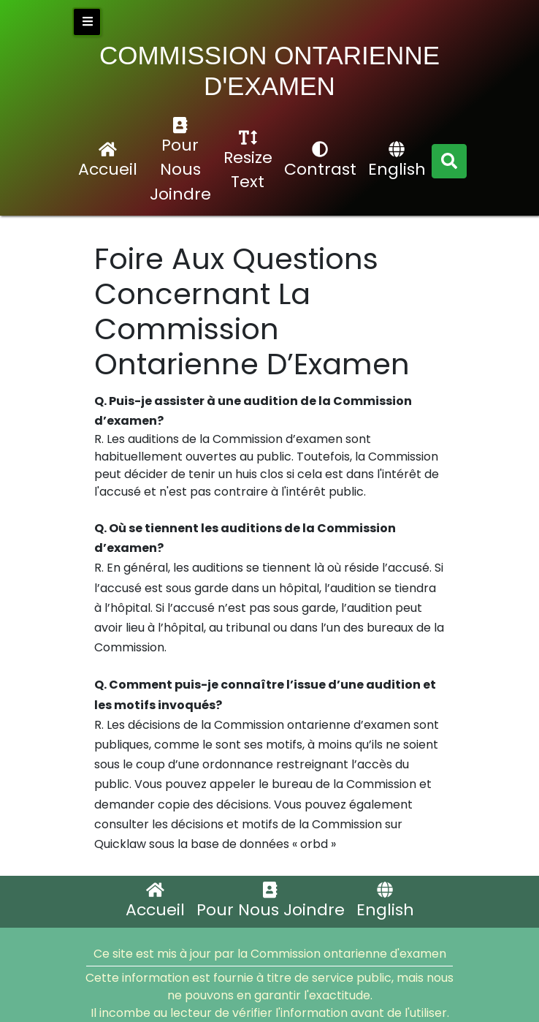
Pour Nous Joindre (180, 161)
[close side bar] (87, 22)
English (397, 161)
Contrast (320, 161)
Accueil (107, 161)
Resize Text (247, 161)
